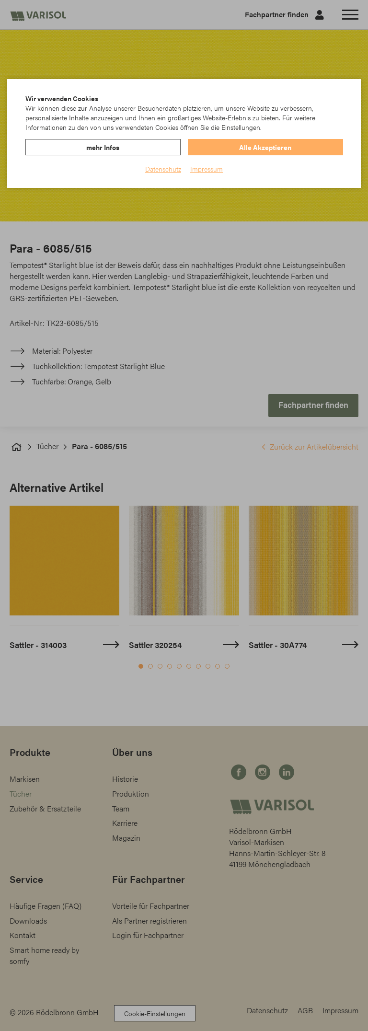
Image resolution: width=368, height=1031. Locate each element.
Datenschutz (163, 169)
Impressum (206, 169)
